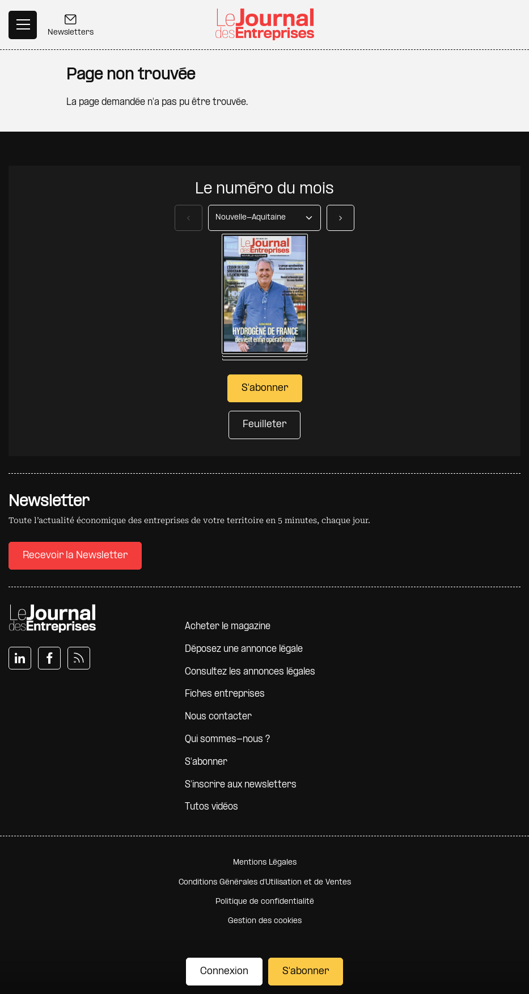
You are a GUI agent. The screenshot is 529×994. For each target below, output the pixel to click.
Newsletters (71, 26)
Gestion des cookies (265, 921)
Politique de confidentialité (264, 902)
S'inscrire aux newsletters (241, 785)
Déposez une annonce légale (244, 649)
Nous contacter (218, 717)
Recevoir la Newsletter (75, 555)
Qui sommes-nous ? (227, 739)
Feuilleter (264, 424)
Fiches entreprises (225, 694)
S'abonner (305, 971)
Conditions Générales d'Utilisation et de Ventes (265, 882)
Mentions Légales (265, 862)
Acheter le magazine (227, 626)
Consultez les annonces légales (250, 672)
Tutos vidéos (211, 807)
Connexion (224, 971)
